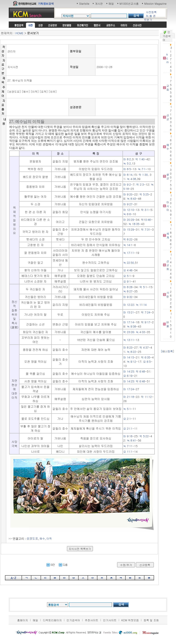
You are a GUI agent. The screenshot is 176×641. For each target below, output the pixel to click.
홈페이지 (22, 620)
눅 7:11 (128, 446)
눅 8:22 (131, 352)
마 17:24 (128, 389)
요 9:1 (127, 281)
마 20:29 (128, 219)
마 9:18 (128, 436)
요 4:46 (128, 270)
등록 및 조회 (151, 620)
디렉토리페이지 (52, 620)
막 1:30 (143, 174)
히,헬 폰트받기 (150, 17)
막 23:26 (128, 332)
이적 (49, 538)
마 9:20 (128, 194)
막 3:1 (145, 210)
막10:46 (146, 219)
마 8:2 (127, 159)
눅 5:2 (127, 163)
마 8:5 (127, 169)
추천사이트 (91, 620)
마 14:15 (128, 357)
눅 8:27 (128, 291)
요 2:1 (127, 418)
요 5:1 (127, 276)
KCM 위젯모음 (130, 620)
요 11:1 (128, 451)
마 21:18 (128, 397)
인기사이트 (109, 620)
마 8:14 (128, 174)
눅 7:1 (142, 169)
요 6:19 (128, 375)
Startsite (84, 3)
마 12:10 (128, 210)
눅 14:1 (128, 245)
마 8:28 (128, 287)
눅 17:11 (128, 253)
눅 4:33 (140, 332)
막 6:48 (140, 371)
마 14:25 (128, 371)
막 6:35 (145, 357)
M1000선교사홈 (129, 3)
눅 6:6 (127, 214)
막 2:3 (140, 184)
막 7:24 (145, 312)
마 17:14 (128, 322)
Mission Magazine (155, 3)
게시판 (99, 3)
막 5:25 (144, 194)
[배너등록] (167, 351)
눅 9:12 (131, 361)
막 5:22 (144, 436)
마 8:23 (128, 347)
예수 (42, 538)
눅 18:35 (134, 224)
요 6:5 (147, 361)
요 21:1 (128, 428)
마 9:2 (127, 184)
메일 (111, 3)
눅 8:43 (131, 198)
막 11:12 (146, 397)
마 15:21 (128, 312)
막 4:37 (144, 347)
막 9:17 (145, 322)
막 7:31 (145, 229)
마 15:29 (128, 229)
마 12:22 (128, 305)
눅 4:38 (131, 179)
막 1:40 (140, 159)
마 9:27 (128, 204)
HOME (19, 33)
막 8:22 (128, 239)
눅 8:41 (131, 440)
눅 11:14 (141, 305)
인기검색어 (73, 620)
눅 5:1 (127, 409)
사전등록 (151, 12)
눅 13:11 (128, 340)
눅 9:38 (131, 326)
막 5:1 (143, 287)
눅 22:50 (128, 262)
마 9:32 (128, 297)
